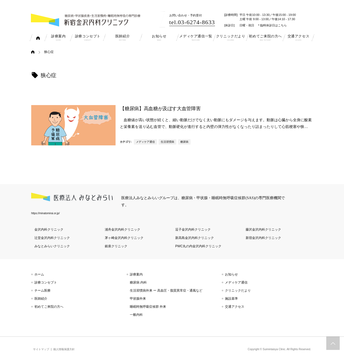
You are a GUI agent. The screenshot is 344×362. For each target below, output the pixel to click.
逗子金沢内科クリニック (193, 229)
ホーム (39, 274)
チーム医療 (42, 290)
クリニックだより (238, 290)
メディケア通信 (145, 141)
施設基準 (231, 298)
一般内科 (136, 315)
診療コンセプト (45, 282)
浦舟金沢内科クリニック (122, 229)
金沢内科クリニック (48, 229)
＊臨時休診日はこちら (272, 25)
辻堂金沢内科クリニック (52, 238)
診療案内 (136, 274)
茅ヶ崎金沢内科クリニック (124, 238)
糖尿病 (184, 141)
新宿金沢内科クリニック (263, 238)
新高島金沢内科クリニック (194, 238)
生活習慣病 (167, 141)
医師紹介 (40, 298)
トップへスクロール (333, 343)
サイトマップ (41, 349)
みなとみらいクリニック (52, 246)
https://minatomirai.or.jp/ (45, 213)
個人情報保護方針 (64, 349)
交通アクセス (234, 307)
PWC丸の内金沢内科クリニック (198, 246)
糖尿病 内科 (138, 282)
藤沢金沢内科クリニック (263, 229)
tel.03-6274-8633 (192, 22)
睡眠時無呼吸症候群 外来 (148, 307)
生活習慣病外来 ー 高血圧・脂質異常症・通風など (166, 290)
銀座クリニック (116, 246)
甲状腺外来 (138, 298)
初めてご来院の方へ (48, 307)
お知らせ (231, 274)
